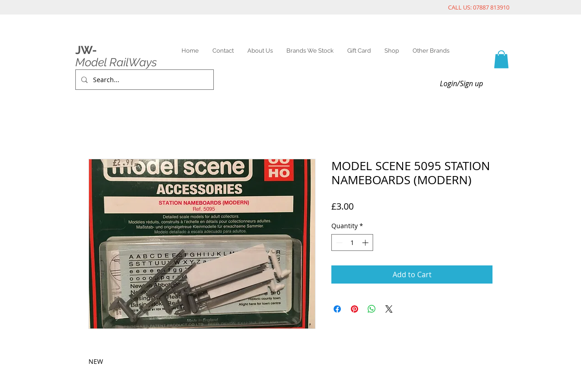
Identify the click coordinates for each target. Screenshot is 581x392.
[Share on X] (389, 309)
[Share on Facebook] (337, 309)
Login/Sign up (461, 83)
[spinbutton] (352, 242)
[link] (501, 59)
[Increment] (366, 242)
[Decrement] (338, 242)
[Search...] (143, 79)
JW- (86, 50)
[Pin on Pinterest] (354, 309)
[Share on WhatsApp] (371, 309)
